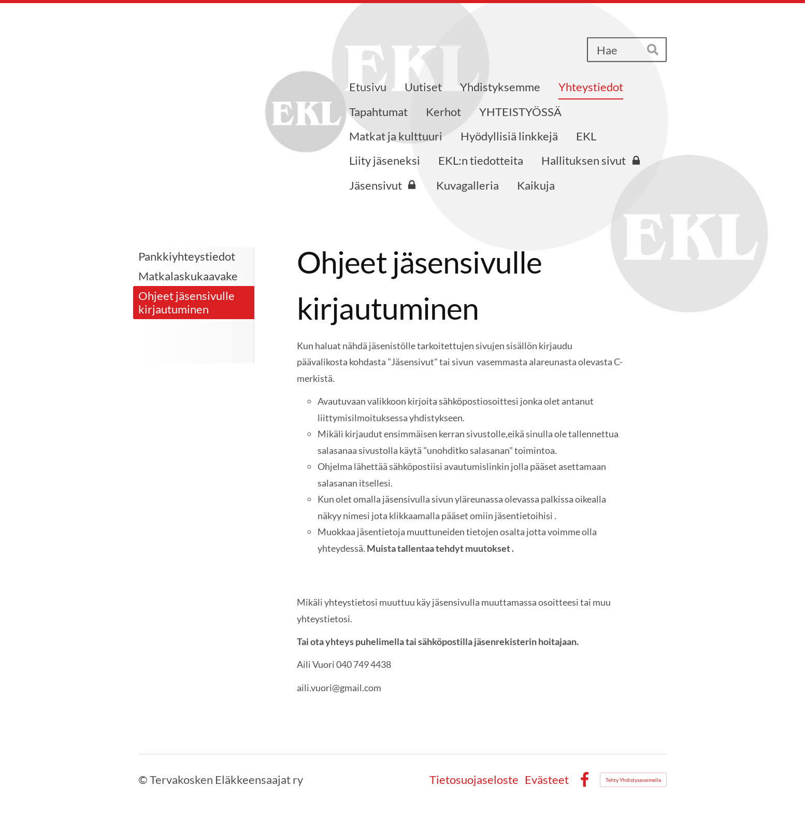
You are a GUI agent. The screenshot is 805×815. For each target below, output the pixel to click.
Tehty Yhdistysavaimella (633, 780)
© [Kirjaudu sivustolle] (144, 780)
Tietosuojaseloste (474, 779)
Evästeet (547, 779)
